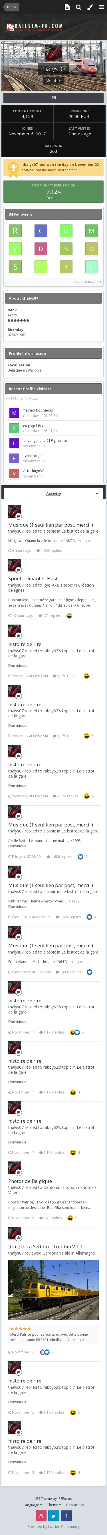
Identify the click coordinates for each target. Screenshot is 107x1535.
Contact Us (75, 1504)
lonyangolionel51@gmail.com (46, 440)
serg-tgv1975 (33, 425)
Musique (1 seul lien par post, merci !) (50, 524)
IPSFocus (65, 1498)
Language (32, 1504)
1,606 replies (49, 550)
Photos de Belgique (30, 1181)
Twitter (53, 1515)
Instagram (41, 1515)
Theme (54, 1504)
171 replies (50, 615)
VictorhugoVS (33, 470)
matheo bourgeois (38, 410)
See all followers (87, 282)
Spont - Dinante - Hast (33, 578)
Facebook (66, 1515)
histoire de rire (24, 644)
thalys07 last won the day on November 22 (60, 164)
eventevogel (32, 455)
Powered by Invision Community (54, 1526)
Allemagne (85, 1253)
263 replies (50, 1217)
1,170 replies (65, 675)
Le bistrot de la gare (79, 531)
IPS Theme (43, 1498)
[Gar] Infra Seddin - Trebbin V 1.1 (45, 1246)
